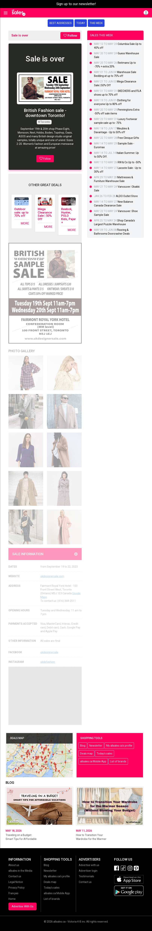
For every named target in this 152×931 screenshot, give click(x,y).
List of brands (118, 761)
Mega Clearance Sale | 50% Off (45, 214)
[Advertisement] (45, 696)
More (25, 223)
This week (96, 23)
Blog (82, 745)
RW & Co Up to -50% (129, 162)
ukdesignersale (49, 652)
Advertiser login (88, 870)
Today (80, 23)
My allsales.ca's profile (119, 745)
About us (13, 865)
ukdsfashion (47, 661)
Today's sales (104, 753)
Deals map (86, 753)
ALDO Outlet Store (127, 196)
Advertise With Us (22, 906)
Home (12, 898)
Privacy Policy (16, 887)
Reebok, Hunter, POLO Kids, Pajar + (68, 215)
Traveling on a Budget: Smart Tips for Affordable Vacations (21, 839)
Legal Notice (15, 881)
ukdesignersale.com (52, 576)
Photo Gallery (21, 351)
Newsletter (95, 745)
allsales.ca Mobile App (93, 761)
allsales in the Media (20, 870)
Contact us (14, 876)
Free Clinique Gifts (128, 137)
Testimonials (86, 876)
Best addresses (61, 23)
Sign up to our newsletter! (76, 4)
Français (13, 893)
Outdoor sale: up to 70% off (21, 212)
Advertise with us (89, 865)
